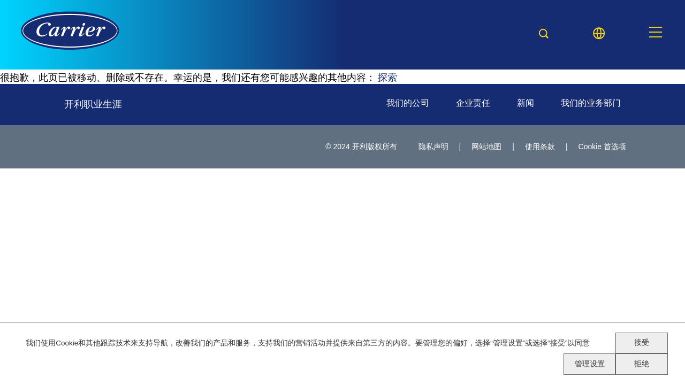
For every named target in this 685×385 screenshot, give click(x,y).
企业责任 (473, 102)
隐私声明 (433, 146)
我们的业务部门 (591, 102)
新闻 (525, 102)
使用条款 (540, 146)
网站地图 (486, 146)
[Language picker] (598, 33)
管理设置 (590, 364)
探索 (387, 76)
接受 (641, 342)
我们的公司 (407, 102)
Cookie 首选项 (602, 146)
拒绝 (641, 364)
